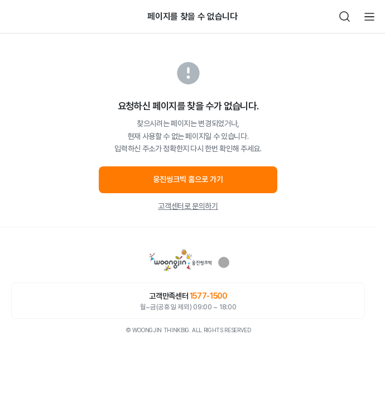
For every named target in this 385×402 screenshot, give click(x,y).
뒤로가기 (15, 16)
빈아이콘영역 (40, 16)
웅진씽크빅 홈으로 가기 (188, 179)
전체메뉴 (369, 16)
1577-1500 (208, 295)
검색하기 (345, 16)
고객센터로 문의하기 (188, 206)
